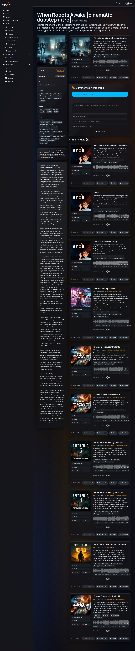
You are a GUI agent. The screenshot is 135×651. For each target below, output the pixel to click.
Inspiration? (10, 51)
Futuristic (48, 98)
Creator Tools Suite (10, 20)
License (9, 68)
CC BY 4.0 (60, 70)
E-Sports (42, 100)
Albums (9, 34)
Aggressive (55, 109)
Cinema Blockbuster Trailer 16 (107, 347)
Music (6, 24)
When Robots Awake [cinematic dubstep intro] (114, 38)
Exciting (42, 111)
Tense (55, 111)
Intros (41, 93)
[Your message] (100, 108)
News (6, 14)
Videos (6, 17)
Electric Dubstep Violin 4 (104, 288)
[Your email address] (100, 126)
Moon (96, 192)
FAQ (8, 71)
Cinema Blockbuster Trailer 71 (107, 596)
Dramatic (47, 109)
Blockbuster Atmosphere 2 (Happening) (111, 145)
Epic (41, 109)
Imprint (9, 78)
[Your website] (100, 121)
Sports (42, 98)
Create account (11, 61)
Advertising (58, 96)
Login (8, 58)
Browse (9, 31)
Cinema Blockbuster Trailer (116, 350)
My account (8, 54)
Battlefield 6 (111, 547)
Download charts (12, 41)
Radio (8, 48)
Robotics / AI (57, 98)
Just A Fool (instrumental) (105, 241)
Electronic (51, 85)
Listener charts (11, 37)
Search (9, 27)
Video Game (57, 93)
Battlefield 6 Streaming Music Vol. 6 (109, 492)
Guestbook (10, 75)
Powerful (49, 111)
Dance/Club (105, 312)
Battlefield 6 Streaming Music (117, 446)
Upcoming (10, 44)
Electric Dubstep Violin (114, 292)
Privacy (9, 81)
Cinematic (43, 85)
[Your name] (100, 116)
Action (51, 96)
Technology (43, 96)
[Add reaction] (108, 70)
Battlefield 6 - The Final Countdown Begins (112, 544)
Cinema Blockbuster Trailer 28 (107, 394)
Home (6, 10)
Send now (100, 132)
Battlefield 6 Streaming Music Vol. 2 (109, 442)
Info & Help (8, 64)
